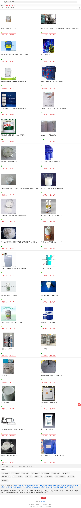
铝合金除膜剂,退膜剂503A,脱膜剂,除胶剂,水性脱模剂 (14, 55)
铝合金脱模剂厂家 (41, 487)
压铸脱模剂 (25, 473)
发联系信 (4, 34)
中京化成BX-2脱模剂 (6, 349)
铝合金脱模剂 (15, 473)
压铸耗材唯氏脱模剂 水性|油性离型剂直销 (52, 81)
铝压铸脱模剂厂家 (69, 485)
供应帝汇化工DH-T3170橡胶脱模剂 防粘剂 (52, 188)
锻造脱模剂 (28, 476)
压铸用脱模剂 (35, 473)
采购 (79, 404)
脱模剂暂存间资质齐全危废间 (49, 402)
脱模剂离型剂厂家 (31, 487)
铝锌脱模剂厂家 (49, 485)
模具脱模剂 (71, 476)
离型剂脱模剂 (49, 476)
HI (12, 466)
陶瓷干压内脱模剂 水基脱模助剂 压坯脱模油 (52, 456)
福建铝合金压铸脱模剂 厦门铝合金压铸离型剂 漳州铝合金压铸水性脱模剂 (60, 28)
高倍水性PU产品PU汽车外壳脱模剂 (50, 162)
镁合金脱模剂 (56, 473)
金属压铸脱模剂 (6, 476)
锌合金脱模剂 (45, 473)
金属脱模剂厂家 (10, 487)
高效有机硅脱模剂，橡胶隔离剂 (49, 295)
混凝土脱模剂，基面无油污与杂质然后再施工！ (13, 135)
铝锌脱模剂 (65, 473)
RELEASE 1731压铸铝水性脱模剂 (49, 322)
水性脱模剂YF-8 (45, 349)
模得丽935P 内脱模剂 (47, 429)
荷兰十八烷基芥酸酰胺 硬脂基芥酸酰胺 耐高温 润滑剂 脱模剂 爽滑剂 (19, 242)
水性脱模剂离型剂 (60, 476)
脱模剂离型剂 (38, 476)
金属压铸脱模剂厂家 (61, 487)
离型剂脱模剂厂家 (59, 485)
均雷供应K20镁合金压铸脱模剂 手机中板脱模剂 (13, 429)
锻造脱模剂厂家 (31, 485)
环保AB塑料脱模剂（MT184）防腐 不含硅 (52, 215)
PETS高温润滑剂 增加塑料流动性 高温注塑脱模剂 (14, 215)
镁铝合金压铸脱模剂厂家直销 (8, 28)
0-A (1, 466)
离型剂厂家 (23, 485)
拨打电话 (12, 34)
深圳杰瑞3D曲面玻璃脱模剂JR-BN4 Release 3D (53, 242)
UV (29, 466)
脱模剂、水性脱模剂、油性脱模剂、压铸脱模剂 (53, 108)
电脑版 (43, 501)
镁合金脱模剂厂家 (20, 487)
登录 (37, 498)
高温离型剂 (4, 480)
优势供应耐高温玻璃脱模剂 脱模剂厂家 (51, 375)
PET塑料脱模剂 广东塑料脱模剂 (9, 162)
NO (20, 466)
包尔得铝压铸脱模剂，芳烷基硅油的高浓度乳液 (13, 108)
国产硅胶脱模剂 (5, 402)
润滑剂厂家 (70, 487)
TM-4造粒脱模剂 (5, 375)
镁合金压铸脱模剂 (46, 55)
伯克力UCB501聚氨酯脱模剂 (48, 135)
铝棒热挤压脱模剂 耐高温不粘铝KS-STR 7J (12, 322)
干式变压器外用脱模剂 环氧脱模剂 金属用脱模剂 (13, 268)
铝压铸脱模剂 (5, 473)
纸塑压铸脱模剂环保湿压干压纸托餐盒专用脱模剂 (14, 81)
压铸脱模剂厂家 (50, 487)
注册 (43, 498)
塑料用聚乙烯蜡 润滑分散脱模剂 (9, 456)
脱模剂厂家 (17, 485)
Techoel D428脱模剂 (46, 268)
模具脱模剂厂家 (40, 485)
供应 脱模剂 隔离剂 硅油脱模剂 (9, 295)
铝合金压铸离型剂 (17, 476)
